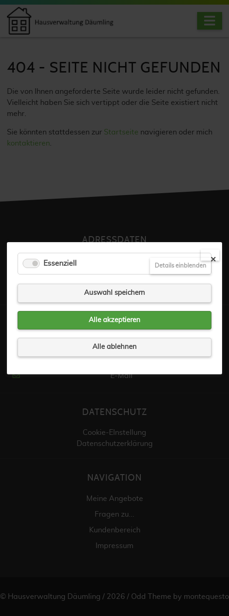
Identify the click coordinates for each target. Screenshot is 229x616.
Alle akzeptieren (114, 319)
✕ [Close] (213, 258)
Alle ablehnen (114, 346)
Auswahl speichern (114, 292)
